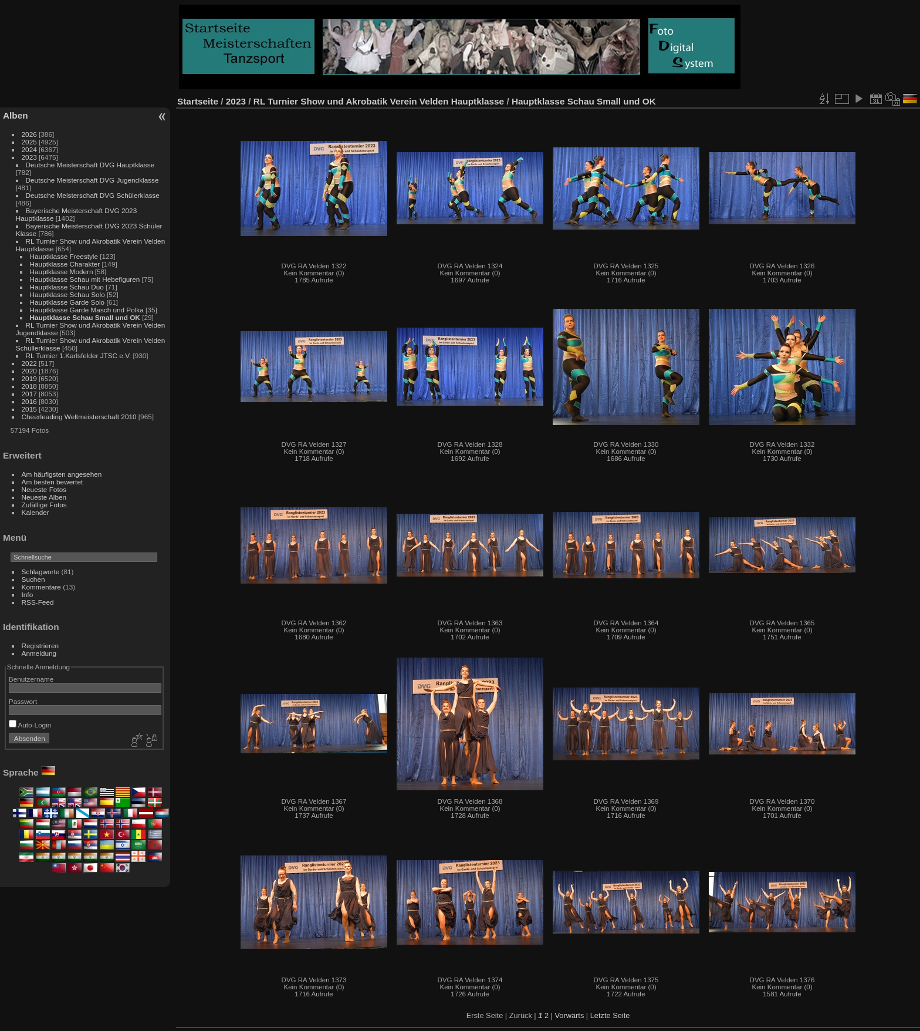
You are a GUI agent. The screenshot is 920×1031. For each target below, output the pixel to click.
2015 (29, 409)
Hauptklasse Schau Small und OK (85, 317)
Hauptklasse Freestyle (64, 256)
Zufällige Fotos (44, 504)
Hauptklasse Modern (62, 271)
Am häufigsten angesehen (62, 474)
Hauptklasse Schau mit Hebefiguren (86, 279)
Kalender (35, 512)
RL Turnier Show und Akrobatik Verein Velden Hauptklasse (380, 101)
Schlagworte (41, 571)
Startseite (197, 101)
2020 (29, 371)
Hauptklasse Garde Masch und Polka (87, 310)
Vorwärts (569, 1015)
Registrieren (40, 645)
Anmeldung (39, 653)
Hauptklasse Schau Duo (68, 287)
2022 (29, 363)
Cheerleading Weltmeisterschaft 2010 (79, 416)
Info (27, 594)
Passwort (23, 701)
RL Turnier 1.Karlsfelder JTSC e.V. (78, 355)
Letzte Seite (610, 1015)
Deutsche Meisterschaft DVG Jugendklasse (92, 180)
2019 (29, 378)
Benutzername (31, 679)
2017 (29, 393)
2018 (29, 386)
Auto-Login (30, 725)
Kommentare (41, 587)
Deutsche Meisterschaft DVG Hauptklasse (90, 165)
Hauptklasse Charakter (65, 264)
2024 (29, 149)
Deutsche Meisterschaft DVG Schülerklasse (93, 195)
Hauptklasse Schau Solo (67, 294)
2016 (29, 401)
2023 (29, 157)
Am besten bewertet (52, 482)
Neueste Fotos (44, 489)
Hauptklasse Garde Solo (67, 302)
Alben (15, 115)
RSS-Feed (38, 602)
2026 (29, 134)
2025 (29, 142)
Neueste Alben (44, 497)
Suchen (33, 579)
